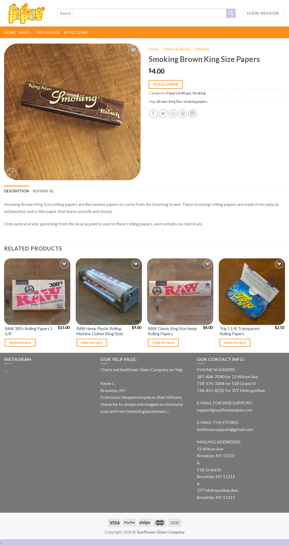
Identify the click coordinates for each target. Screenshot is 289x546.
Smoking (202, 49)
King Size (175, 101)
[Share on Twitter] (163, 113)
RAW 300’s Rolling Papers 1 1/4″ (28, 331)
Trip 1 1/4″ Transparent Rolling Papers (240, 331)
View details (20, 342)
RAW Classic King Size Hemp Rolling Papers (172, 331)
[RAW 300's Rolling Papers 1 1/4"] (37, 291)
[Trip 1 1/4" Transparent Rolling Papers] (252, 291)
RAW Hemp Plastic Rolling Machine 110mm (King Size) (100, 331)
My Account (76, 32)
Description (16, 191)
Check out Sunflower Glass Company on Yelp (141, 369)
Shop (26, 32)
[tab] (16, 191)
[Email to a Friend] (172, 113)
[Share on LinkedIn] (192, 113)
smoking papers (195, 101)
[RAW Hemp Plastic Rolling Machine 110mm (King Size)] (109, 291)
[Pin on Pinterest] (182, 113)
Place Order (165, 84)
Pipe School (49, 32)
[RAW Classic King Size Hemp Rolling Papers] (180, 291)
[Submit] (230, 13)
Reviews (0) (43, 191)
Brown (162, 101)
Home (9, 32)
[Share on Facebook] (153, 113)
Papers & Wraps (177, 49)
